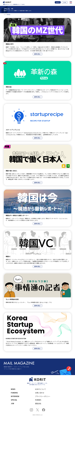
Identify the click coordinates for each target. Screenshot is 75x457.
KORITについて (40, 389)
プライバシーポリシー (42, 396)
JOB (12, 403)
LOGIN (64, 2)
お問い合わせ (39, 392)
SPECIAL (14, 400)
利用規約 (38, 400)
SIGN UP (58, 2)
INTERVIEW (15, 396)
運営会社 (38, 403)
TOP (4, 14)
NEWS (13, 389)
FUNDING (14, 392)
